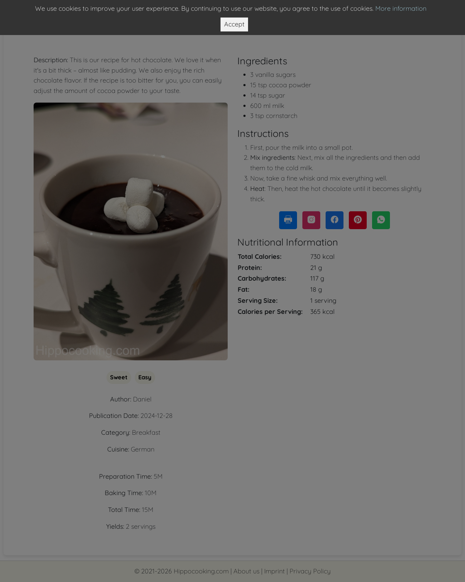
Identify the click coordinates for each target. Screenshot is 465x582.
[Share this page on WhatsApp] (381, 220)
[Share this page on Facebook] (334, 220)
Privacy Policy (310, 571)
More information (400, 8)
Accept (234, 24)
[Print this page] (288, 220)
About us (246, 571)
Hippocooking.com (201, 571)
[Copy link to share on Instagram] (311, 220)
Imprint (274, 571)
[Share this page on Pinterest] (358, 220)
